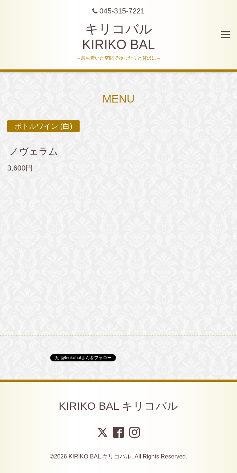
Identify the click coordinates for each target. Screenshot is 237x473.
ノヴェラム (38, 151)
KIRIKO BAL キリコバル (118, 406)
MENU (118, 99)
